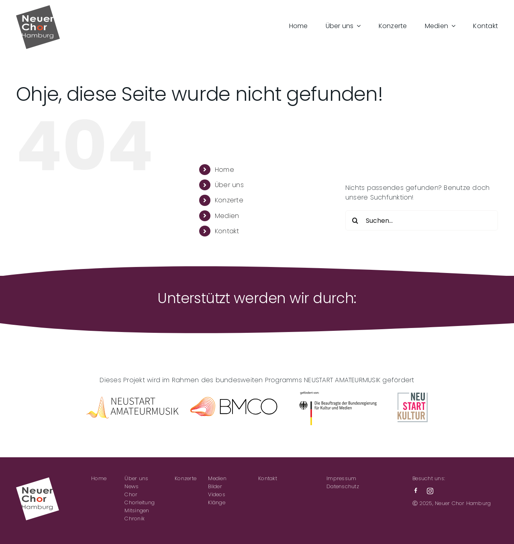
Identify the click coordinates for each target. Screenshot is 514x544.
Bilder (215, 486)
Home (224, 169)
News (131, 486)
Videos (216, 494)
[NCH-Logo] (38, 8)
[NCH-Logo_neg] (37, 480)
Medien (227, 215)
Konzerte (229, 200)
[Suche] (355, 220)
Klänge (216, 502)
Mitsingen (136, 510)
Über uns (229, 184)
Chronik (134, 518)
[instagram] (430, 491)
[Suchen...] (421, 220)
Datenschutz (342, 486)
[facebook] (415, 491)
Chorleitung (139, 502)
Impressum (341, 478)
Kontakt (227, 231)
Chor (130, 494)
